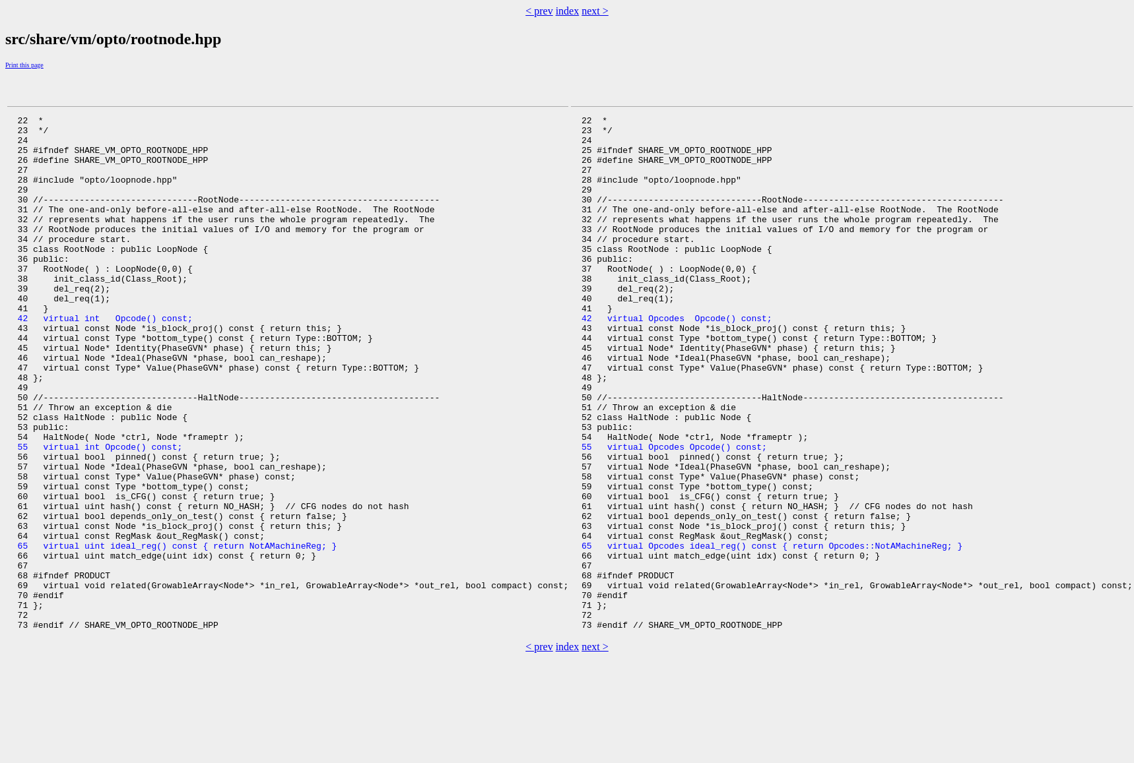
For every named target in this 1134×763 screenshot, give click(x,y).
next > (595, 10)
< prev (538, 10)
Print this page (24, 65)
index (568, 10)
